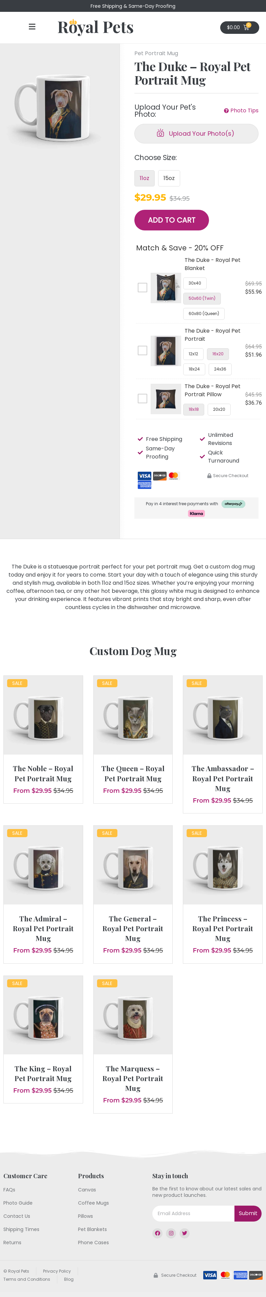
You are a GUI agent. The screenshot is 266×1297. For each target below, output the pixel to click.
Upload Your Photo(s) (201, 133)
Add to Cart (171, 220)
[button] (32, 27)
